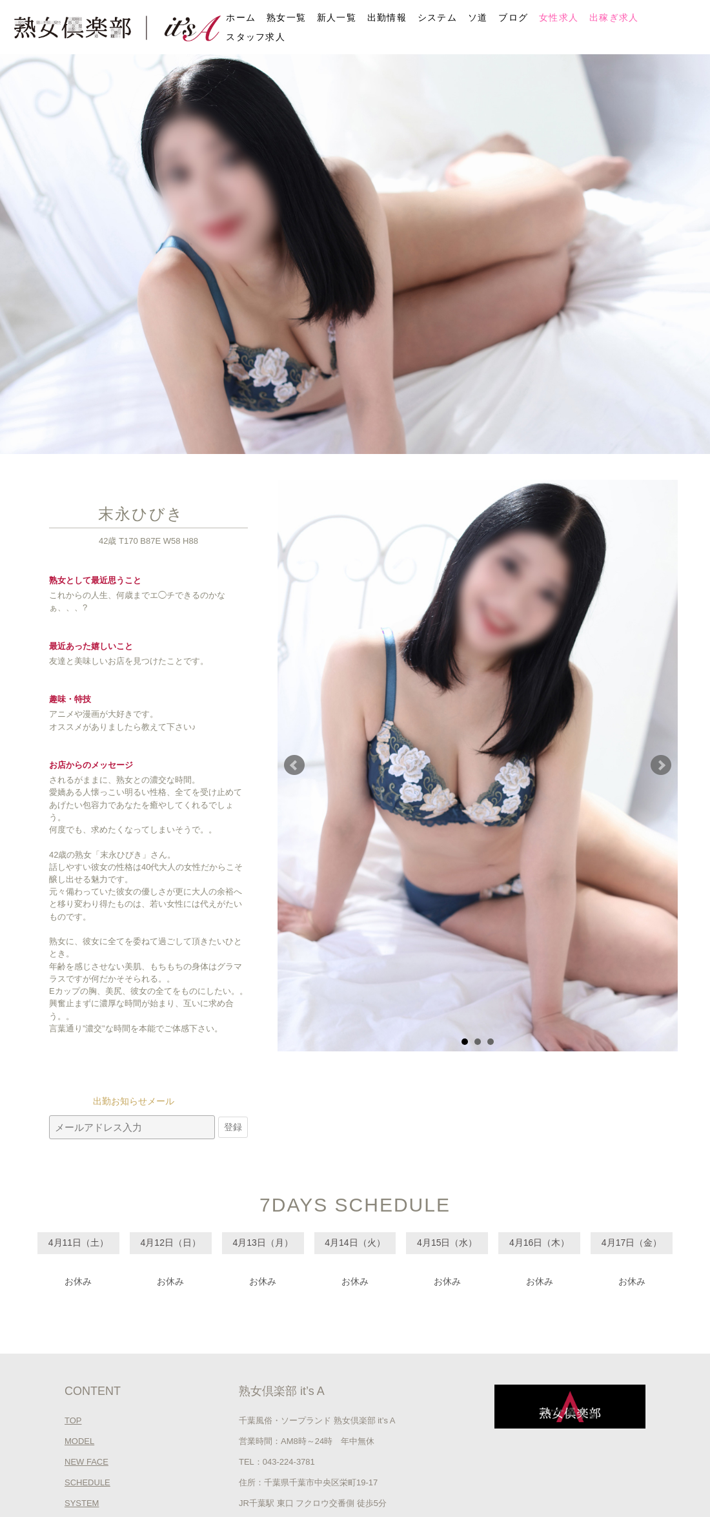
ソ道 (478, 17)
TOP (73, 1420)
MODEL (79, 1441)
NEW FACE (86, 1462)
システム (437, 17)
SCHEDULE (87, 1482)
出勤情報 (387, 17)
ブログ (513, 17)
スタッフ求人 (255, 37)
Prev (294, 765)
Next (661, 765)
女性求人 (558, 17)
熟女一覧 (286, 17)
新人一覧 (336, 17)
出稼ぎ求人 (614, 17)
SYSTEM (82, 1503)
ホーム (241, 17)
